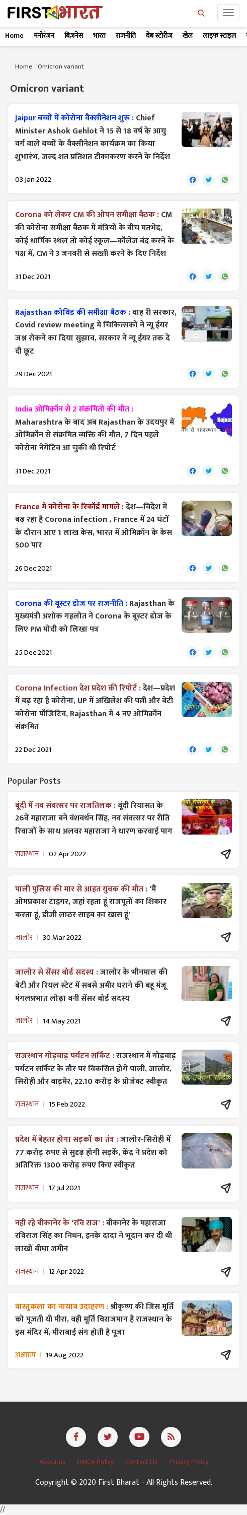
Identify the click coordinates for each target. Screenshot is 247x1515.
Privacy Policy (188, 1462)
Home (14, 35)
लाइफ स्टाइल (219, 35)
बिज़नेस (73, 35)
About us (53, 1462)
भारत (99, 35)
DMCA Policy (96, 1462)
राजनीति (126, 35)
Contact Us (142, 1462)
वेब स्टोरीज (159, 35)
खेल (188, 35)
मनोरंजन (44, 35)
